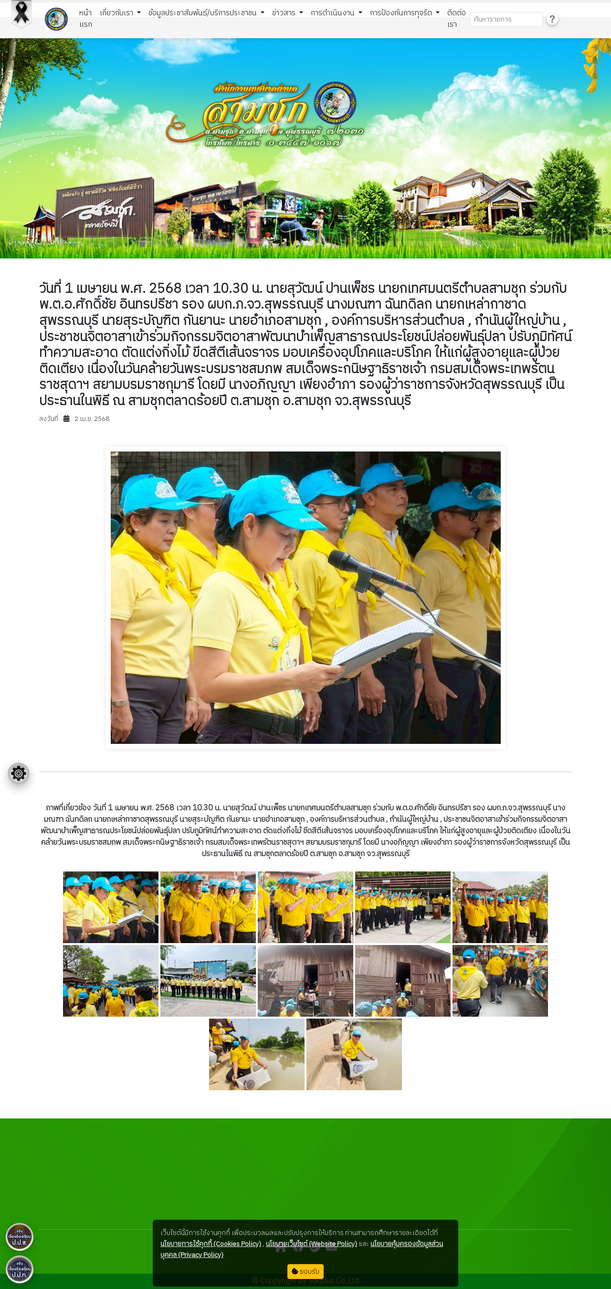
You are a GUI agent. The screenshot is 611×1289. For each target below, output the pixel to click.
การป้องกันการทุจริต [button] (402, 13)
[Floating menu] (19, 773)
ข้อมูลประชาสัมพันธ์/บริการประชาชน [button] (203, 13)
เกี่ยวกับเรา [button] (117, 13)
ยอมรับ (305, 1271)
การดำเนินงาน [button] (334, 13)
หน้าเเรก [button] (85, 19)
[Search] (506, 19)
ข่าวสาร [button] (284, 13)
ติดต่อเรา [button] (456, 19)
